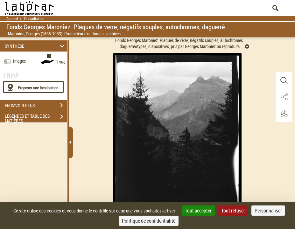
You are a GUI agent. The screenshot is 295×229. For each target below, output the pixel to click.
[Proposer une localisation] (33, 87)
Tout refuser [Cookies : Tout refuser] (233, 210)
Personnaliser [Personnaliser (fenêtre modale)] (268, 210)
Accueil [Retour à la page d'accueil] (12, 18)
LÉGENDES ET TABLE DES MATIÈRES (36, 117)
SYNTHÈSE (35, 46)
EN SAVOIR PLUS (36, 105)
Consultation (34, 18)
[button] (284, 80)
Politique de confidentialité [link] (148, 220)
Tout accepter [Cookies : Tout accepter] (198, 210)
